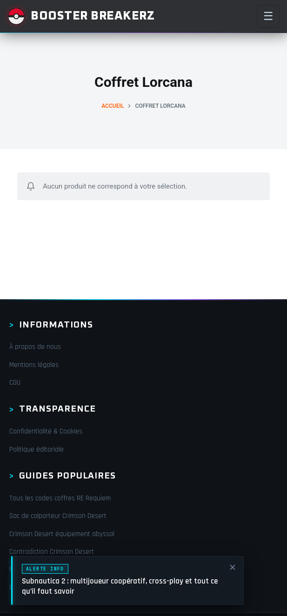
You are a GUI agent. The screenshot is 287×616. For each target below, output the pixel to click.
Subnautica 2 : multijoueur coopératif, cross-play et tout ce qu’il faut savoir (120, 586)
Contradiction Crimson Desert (51, 551)
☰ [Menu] (268, 16)
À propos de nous (35, 346)
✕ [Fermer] (232, 568)
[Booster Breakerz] (80, 16)
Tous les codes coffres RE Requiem (60, 498)
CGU (14, 382)
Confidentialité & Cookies (45, 431)
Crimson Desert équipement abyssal (61, 534)
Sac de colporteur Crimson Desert (58, 515)
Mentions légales (34, 364)
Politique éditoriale (36, 449)
